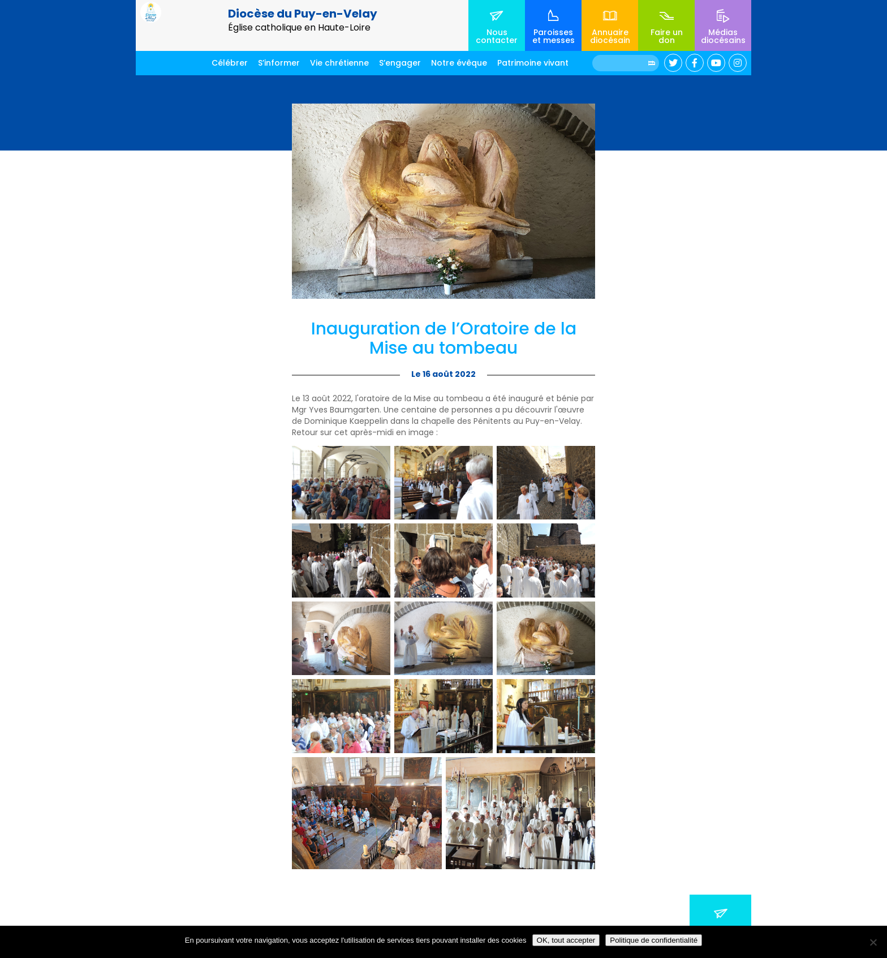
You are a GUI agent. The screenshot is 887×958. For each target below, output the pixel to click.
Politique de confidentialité (653, 940)
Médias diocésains (723, 36)
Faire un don (667, 36)
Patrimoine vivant (533, 62)
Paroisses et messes (553, 36)
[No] (873, 942)
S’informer (279, 62)
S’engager (400, 62)
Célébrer (230, 62)
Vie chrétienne (339, 62)
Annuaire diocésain (610, 36)
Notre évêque (459, 62)
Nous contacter (497, 36)
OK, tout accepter (566, 940)
